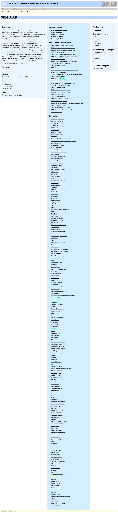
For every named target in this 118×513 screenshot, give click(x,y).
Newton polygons (56, 373)
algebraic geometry (56, 125)
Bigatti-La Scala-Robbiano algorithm (61, 138)
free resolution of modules (58, 225)
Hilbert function (55, 256)
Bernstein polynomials (57, 134)
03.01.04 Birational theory (58, 96)
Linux (96, 37)
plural (52, 397)
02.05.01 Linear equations (58, 72)
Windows (97, 39)
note (38, 9)
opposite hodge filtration (57, 388)
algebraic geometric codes (58, 123)
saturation (54, 443)
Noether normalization (57, 377)
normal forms (55, 381)
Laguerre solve (55, 313)
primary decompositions (57, 410)
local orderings (55, 324)
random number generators (58, 421)
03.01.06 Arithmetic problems (59, 101)
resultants (54, 434)
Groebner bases (55, 244)
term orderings (55, 485)
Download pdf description (8, 511)
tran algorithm (55, 492)
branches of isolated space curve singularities (63, 141)
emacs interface (55, 200)
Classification (11, 12)
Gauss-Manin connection (58, 231)
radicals (53, 419)
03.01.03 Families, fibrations (59, 94)
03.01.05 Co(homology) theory (59, 98)
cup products (54, 174)
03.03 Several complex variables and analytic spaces (65, 109)
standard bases (55, 468)
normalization (55, 384)
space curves (55, 452)
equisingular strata (56, 205)
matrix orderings (55, 333)
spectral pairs (55, 459)
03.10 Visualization (56, 112)
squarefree (54, 465)
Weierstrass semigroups (58, 503)
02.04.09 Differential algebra (59, 65)
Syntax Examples (9, 88)
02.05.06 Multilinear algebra (59, 81)
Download (98, 30)
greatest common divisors (58, 242)
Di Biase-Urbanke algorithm (58, 191)
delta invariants (55, 185)
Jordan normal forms (57, 304)
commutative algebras (57, 165)
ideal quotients (55, 278)
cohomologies (55, 161)
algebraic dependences (57, 121)
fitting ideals (54, 216)
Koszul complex (55, 311)
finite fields (54, 214)
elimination (54, 198)
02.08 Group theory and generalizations (62, 85)
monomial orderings (56, 362)
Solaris (97, 45)
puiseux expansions (56, 415)
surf (52, 472)
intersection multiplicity (57, 286)
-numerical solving (58, 476)
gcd (52, 233)
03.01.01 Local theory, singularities (60, 90)
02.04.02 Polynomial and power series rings (63, 50)
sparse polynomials (56, 457)
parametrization (55, 393)
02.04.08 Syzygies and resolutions (60, 63)
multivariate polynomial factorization (61, 368)
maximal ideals (55, 335)
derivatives (54, 187)
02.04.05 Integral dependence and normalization (64, 56)
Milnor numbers (55, 339)
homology (54, 264)
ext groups (54, 211)
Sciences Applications (57, 36)
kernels (53, 306)
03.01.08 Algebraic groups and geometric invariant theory (67, 103)
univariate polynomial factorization (60, 496)
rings (52, 441)
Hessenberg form (56, 253)
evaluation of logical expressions (60, 209)
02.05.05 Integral (58, 79)
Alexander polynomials (57, 119)
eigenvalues (54, 196)
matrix (53, 331)
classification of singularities (59, 152)
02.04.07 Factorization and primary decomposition (65, 61)
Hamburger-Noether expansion (59, 251)
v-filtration (54, 499)
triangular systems (56, 494)
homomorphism (55, 267)
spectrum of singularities (58, 461)
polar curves (54, 399)
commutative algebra (57, 163)
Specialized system (98, 68)
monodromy (54, 359)
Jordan (55, 302)
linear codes (54, 322)
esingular (53, 207)
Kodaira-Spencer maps (57, 309)
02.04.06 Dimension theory (58, 59)
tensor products (55, 483)
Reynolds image (55, 437)
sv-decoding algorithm (57, 474)
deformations (54, 183)
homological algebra (56, 262)
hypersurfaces (55, 271)
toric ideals (54, 490)
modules (53, 357)
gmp (52, 240)
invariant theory (55, 293)
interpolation (54, 284)
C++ (96, 55)
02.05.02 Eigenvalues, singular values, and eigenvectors (66, 74)
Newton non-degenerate (58, 370)
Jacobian (56, 298)
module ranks (55, 355)
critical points (54, 172)
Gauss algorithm (55, 229)
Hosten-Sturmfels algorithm (58, 269)
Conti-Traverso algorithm (58, 169)
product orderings (56, 412)
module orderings (56, 353)
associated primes (56, 132)
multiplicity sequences (57, 366)
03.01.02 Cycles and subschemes (60, 92)
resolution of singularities (58, 432)
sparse (55, 454)
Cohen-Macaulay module (58, 156)
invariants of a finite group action (60, 291)
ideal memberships (56, 273)
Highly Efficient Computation (59, 30)
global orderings (55, 238)
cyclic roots (54, 178)
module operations (56, 351)
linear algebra (55, 320)
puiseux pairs (55, 417)
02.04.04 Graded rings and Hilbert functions (63, 54)
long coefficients (55, 326)
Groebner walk (55, 247)
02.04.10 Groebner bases (58, 67)
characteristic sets (56, 150)
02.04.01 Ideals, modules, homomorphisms (63, 48)
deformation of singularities (58, 180)
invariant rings (55, 289)
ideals (52, 280)
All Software (21, 12)
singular (53, 446)
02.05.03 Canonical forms (58, 76)
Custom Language (100, 52)
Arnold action (55, 130)
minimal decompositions (58, 342)
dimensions (54, 194)
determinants (54, 189)
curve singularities (56, 176)
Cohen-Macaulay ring (57, 158)
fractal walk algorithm (57, 220)
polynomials (54, 408)
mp (52, 364)
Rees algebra (55, 426)
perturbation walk (56, 395)
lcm (52, 315)
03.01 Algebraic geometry (58, 87)
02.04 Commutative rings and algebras (62, 45)
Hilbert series (55, 258)
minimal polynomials (57, 344)
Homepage (8, 84)
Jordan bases (55, 300)
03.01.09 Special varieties (58, 105)
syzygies (53, 479)
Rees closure (55, 428)
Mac (96, 41)
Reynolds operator (56, 439)
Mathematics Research (57, 34)
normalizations (55, 386)
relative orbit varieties (57, 430)
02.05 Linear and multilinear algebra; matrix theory (65, 70)
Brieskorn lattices (56, 143)
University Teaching (56, 32)
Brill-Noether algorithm (57, 145)
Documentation (9, 86)
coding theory (55, 154)
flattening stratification (57, 218)
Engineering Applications (58, 38)
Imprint (29, 12)
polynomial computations (58, 401)
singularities (54, 448)
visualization (54, 501)
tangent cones (55, 481)
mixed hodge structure (57, 346)
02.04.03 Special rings (57, 52)
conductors (54, 167)
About (3, 12)
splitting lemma (55, 463)
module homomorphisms (58, 348)
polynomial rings (55, 406)
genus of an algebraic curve (59, 236)
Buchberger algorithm (57, 147)
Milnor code (54, 337)
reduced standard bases (58, 423)
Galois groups (55, 227)
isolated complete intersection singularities (63, 295)
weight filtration (55, 505)
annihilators (54, 127)
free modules (54, 222)
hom (52, 260)
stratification (54, 470)
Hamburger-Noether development (60, 249)
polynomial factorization (57, 404)
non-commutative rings (57, 379)
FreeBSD (98, 43)
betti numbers (55, 136)
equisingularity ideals (57, 203)
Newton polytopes (56, 375)
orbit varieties (55, 390)
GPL (94, 62)
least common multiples (57, 317)
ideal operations (55, 275)
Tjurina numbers (55, 488)
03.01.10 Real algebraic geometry (60, 107)
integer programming (57, 282)
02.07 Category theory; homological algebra (63, 83)
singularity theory (56, 450)
